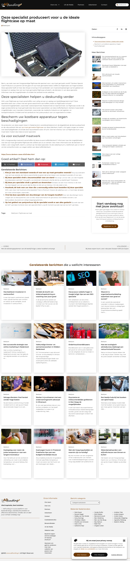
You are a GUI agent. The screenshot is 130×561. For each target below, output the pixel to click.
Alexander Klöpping (120, 518)
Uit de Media (68, 5)
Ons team (48, 502)
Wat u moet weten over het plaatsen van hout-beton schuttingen (114, 137)
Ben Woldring (99, 518)
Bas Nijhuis (98, 522)
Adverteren (93, 5)
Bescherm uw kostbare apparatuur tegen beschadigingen (107, 45)
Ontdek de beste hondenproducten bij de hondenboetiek (113, 128)
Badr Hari (97, 524)
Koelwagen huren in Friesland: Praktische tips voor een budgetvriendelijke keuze (48, 452)
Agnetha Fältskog (120, 520)
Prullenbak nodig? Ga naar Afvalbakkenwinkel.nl (111, 163)
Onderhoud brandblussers (79, 345)
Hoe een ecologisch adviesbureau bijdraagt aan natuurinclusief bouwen (112, 347)
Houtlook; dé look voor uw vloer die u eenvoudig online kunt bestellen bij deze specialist (44, 187)
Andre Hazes (118, 516)
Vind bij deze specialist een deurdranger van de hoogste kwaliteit (34, 195)
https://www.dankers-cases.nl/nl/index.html (18, 154)
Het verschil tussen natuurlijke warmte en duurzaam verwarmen (113, 110)
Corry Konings (79, 518)
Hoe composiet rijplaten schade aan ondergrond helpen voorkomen (114, 145)
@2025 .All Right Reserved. (17, 553)
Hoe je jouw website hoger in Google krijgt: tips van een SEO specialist (81, 294)
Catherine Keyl (79, 526)
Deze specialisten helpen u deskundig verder (109, 41)
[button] (124, 550)
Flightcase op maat (25, 213)
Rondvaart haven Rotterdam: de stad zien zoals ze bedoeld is (114, 66)
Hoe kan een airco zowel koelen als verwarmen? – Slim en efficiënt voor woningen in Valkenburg (113, 182)
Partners (81, 5)
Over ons (55, 4)
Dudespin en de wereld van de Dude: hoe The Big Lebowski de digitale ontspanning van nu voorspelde (114, 93)
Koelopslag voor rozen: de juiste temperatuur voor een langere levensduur (15, 452)
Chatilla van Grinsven (81, 522)
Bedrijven (6, 25)
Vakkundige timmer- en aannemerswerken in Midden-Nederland (48, 347)
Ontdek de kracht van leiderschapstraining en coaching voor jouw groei (46, 294)
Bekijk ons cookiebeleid (88, 558)
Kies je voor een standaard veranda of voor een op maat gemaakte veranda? (38, 173)
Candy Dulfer (98, 512)
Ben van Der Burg (100, 520)
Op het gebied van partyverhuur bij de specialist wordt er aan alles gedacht (38, 202)
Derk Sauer (78, 512)
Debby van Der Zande (82, 516)
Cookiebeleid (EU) (50, 520)
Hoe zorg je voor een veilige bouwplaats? (111, 154)
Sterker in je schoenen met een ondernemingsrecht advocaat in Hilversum (48, 399)
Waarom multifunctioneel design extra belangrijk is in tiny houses (113, 101)
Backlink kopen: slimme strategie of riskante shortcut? (50, 536)
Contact (104, 5)
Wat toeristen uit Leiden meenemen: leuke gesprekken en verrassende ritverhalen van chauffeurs (114, 84)
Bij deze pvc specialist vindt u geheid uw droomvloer (28, 182)
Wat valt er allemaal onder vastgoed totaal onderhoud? (114, 172)
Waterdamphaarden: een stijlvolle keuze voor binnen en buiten (113, 452)
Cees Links (78, 524)
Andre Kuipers (119, 514)
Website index (49, 530)
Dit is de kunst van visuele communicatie (111, 74)
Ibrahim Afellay (119, 522)
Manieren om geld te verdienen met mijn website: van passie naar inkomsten (50, 548)
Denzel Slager (79, 514)
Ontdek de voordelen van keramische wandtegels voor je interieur (114, 119)
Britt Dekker (98, 514)
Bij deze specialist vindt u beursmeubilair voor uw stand (29, 178)
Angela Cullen (99, 526)
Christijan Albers (80, 520)
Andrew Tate (118, 512)
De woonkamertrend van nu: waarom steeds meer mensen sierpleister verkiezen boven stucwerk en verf (114, 58)
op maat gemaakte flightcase (32, 127)
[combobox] (122, 4)
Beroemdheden (50, 523)
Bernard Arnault (99, 516)
